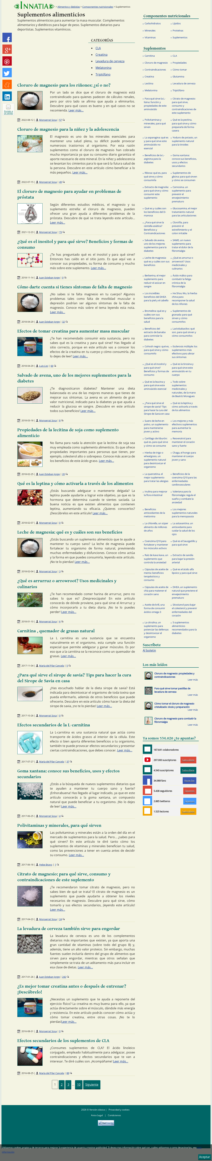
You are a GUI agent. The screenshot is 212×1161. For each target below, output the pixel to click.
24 (60, 919)
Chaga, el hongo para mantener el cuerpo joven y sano (184, 456)
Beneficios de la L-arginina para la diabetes (154, 159)
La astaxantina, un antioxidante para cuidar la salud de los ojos (183, 529)
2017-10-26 (27, 715)
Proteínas (178, 30)
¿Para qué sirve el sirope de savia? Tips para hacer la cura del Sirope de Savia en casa (156, 408)
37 (67, 761)
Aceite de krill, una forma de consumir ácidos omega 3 (154, 608)
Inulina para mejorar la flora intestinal (155, 493)
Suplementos (180, 37)
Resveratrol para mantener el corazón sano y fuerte (183, 442)
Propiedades (180, 62)
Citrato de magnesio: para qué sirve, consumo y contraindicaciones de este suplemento (184, 106)
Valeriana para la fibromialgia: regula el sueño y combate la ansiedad (184, 497)
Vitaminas (150, 37)
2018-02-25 (27, 474)
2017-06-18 (27, 864)
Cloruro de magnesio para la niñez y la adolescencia (68, 129)
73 (60, 232)
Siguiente (91, 1084)
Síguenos (189, 790)
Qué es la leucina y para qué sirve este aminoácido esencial (155, 385)
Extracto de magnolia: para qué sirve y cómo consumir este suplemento (156, 192)
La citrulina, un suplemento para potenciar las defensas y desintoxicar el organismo (156, 629)
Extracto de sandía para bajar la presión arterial (183, 558)
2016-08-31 (27, 1031)
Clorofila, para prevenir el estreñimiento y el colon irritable (182, 228)
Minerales (150, 30)
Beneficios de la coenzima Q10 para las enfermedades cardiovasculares (184, 479)
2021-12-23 (27, 232)
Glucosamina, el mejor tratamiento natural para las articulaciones (184, 212)
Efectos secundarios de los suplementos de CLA (63, 1040)
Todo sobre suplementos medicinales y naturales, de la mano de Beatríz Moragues (184, 389)
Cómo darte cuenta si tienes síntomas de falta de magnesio (74, 287)
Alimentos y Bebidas (68, 6)
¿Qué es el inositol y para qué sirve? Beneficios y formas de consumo (156, 369)
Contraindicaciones (155, 69)
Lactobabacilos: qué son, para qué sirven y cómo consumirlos (184, 332)
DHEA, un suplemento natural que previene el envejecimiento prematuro (184, 592)
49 (60, 182)
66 (52, 365)
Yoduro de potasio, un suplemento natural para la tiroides (184, 141)
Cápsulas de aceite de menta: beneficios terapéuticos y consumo (156, 575)
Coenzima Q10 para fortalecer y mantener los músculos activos (156, 544)
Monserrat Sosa (48, 120)
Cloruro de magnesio (156, 62)
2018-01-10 (27, 621)
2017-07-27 (27, 761)
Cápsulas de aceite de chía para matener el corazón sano (156, 590)
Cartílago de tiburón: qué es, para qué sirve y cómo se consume (156, 442)
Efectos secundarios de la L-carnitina (53, 725)
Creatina (101, 55)
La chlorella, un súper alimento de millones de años (156, 527)
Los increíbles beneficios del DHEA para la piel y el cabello (156, 297)
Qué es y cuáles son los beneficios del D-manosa (155, 212)
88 (67, 1073)
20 (63, 474)
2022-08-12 (27, 120)
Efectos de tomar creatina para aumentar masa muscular (73, 331)
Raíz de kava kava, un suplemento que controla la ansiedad (156, 558)
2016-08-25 (27, 1073)
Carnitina (150, 55)
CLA (98, 48)
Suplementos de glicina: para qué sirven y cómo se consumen (184, 176)
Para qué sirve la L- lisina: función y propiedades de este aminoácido (155, 104)
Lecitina (149, 83)
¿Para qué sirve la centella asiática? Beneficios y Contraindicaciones (154, 228)
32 (63, 321)
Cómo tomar (180, 69)
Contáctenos (114, 1115)
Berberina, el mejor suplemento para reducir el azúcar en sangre (155, 281)
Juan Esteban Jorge (49, 277)
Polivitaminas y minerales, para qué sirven (59, 825)
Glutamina (178, 76)
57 (60, 120)
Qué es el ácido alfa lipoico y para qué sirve (184, 571)
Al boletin (149, 650)
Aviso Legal (97, 1115)
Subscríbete (188, 760)
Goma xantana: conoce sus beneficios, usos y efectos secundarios (184, 161)
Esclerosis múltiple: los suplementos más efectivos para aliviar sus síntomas (184, 352)
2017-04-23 (27, 919)
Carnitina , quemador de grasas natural (56, 631)
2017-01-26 (27, 976)
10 (78, 1084)
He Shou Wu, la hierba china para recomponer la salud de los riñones (184, 299)
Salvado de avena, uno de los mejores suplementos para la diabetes (155, 245)
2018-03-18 (27, 420)
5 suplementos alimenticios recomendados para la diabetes (184, 628)
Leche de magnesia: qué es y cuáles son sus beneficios (69, 532)
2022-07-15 (27, 182)
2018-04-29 (27, 321)
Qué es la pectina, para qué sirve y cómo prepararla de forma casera (184, 125)
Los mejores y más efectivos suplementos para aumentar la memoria (184, 426)
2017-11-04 (27, 665)
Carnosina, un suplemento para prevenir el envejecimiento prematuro (181, 194)
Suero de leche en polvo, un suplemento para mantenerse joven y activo (156, 426)
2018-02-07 (27, 522)
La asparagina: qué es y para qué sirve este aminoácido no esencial (156, 143)
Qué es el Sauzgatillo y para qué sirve (184, 542)
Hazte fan (189, 780)
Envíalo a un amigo (8, 112)
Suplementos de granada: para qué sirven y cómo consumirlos (182, 316)
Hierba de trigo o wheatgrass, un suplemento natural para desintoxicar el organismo (155, 460)
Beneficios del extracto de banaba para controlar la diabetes (155, 334)
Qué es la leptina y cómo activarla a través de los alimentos (75, 483)
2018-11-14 (27, 277)
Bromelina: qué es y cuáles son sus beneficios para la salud (155, 316)
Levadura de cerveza (110, 61)
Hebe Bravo (45, 864)
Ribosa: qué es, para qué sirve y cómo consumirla (155, 176)
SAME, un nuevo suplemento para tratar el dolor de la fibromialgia (182, 245)
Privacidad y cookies (119, 1109)
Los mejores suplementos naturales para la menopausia (184, 513)
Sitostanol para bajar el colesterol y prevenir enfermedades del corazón (184, 610)
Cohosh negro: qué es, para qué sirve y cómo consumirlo (156, 350)
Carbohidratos (153, 23)
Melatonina (103, 68)
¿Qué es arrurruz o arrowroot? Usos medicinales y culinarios (182, 263)
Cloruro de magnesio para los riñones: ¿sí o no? (63, 85)
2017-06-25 (27, 816)
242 (64, 976)
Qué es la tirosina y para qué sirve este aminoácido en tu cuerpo (183, 369)
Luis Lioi (43, 365)
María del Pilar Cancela (51, 665)
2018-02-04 (27, 571)
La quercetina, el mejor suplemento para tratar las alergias (156, 477)
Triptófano (103, 74)
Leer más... (76, 110)
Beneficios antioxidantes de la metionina (154, 513)
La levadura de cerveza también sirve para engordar (68, 928)
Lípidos (177, 23)
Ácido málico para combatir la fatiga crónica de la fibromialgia (182, 281)
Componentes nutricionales (97, 6)
